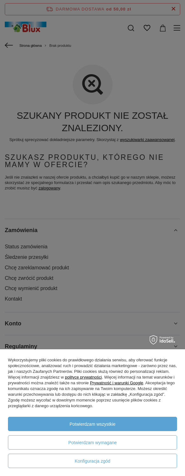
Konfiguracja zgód (92, 461)
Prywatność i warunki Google (116, 382)
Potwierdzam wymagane (92, 442)
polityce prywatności (83, 377)
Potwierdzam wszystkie (93, 424)
